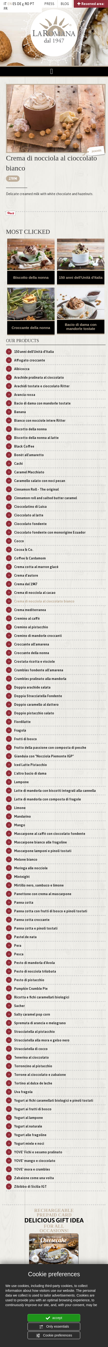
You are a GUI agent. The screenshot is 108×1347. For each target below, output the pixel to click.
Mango (19, 825)
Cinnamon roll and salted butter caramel (45, 498)
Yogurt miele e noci (29, 1143)
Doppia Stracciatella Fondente (38, 696)
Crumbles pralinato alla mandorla (40, 679)
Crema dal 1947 (25, 584)
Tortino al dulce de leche (33, 1083)
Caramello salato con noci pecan (39, 481)
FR (5, 9)
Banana (20, 412)
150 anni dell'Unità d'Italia (80, 277)
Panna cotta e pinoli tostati (35, 928)
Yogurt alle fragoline (30, 1135)
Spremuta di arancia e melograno (40, 1023)
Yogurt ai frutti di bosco (32, 1109)
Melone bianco (25, 859)
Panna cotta (23, 902)
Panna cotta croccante (32, 920)
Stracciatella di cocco (31, 1049)
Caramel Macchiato (29, 472)
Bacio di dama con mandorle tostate (81, 327)
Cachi (18, 463)
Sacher (19, 1006)
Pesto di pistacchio (29, 980)
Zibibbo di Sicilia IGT (30, 1186)
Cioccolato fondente (30, 524)
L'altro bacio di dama (30, 773)
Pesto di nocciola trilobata (35, 971)
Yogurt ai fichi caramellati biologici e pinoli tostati (53, 1100)
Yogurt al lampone (28, 1118)
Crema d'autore (26, 575)
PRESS (49, 4)
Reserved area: (90, 4)
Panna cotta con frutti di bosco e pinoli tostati (50, 911)
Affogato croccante (29, 360)
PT (32, 4)
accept (54, 1318)
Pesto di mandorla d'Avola (34, 963)
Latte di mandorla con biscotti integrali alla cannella (55, 791)
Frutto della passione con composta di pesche (50, 748)
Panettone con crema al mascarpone (42, 894)
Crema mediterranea (30, 610)
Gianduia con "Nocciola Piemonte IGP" (44, 756)
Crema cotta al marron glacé (36, 567)
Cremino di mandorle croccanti (38, 636)
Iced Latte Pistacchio (30, 765)
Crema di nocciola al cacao (35, 593)
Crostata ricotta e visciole (34, 661)
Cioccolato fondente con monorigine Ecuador (49, 532)
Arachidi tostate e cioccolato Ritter (41, 386)
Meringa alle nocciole (31, 868)
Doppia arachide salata (32, 687)
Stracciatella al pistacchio (34, 1032)
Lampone (21, 782)
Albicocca (21, 369)
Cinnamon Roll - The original (36, 489)
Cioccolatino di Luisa (30, 507)
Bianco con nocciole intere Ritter (39, 420)
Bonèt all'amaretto (29, 455)
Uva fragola (23, 1092)
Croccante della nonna (31, 328)
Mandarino (22, 816)
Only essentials (54, 1327)
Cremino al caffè (27, 618)
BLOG (65, 4)
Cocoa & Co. (23, 550)
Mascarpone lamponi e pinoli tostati (42, 851)
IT (5, 4)
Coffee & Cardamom (30, 558)
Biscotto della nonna (31, 277)
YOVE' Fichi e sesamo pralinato (38, 1152)
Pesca (18, 954)
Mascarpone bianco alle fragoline (40, 842)
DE (19, 4)
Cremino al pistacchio (31, 627)
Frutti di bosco (25, 739)
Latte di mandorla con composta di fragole (47, 799)
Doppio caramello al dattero (36, 704)
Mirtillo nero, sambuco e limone (39, 885)
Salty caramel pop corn (32, 1014)
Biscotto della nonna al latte (36, 438)
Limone (20, 808)
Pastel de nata (25, 937)
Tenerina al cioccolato (31, 1057)
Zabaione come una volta (34, 1178)
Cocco (19, 541)
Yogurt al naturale (28, 1126)
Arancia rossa (24, 395)
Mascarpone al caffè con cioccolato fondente (49, 834)
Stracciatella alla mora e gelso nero (41, 1040)
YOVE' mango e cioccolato (34, 1161)
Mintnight (22, 877)
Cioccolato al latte (28, 515)
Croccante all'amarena (31, 644)
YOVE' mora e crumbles (32, 1169)
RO (27, 4)
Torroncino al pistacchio (33, 1066)
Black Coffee (24, 446)
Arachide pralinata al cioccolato (39, 377)
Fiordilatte (22, 722)
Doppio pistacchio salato (34, 713)
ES (14, 4)
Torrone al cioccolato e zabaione (40, 1075)
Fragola (20, 730)
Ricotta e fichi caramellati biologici (41, 997)
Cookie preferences (54, 1335)
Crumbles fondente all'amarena (38, 670)
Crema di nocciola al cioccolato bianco (44, 601)
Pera (17, 945)
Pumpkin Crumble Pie (31, 989)
